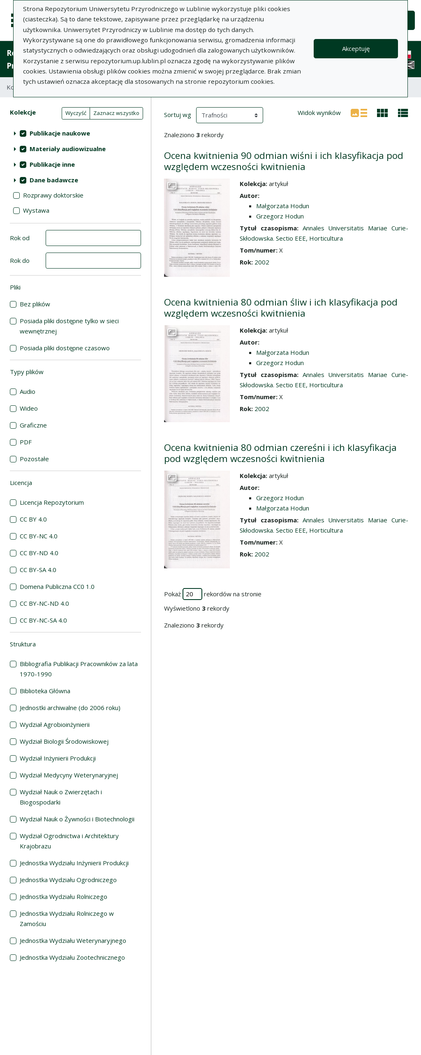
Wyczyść (75, 113)
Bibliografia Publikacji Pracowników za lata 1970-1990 (79, 669)
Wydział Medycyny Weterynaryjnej (69, 775)
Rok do (20, 260)
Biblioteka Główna (45, 691)
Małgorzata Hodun (282, 206)
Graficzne (33, 425)
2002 (261, 262)
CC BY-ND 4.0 (39, 553)
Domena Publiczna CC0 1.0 (57, 586)
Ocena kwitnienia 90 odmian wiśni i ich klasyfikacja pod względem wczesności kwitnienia (283, 161)
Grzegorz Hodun (280, 216)
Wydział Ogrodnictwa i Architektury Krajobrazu (69, 841)
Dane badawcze (54, 180)
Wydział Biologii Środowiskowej (64, 741)
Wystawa (36, 210)
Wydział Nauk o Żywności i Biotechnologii (77, 819)
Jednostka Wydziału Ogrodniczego (68, 880)
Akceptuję (356, 48)
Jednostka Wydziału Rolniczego (63, 896)
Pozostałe (34, 459)
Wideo (29, 408)
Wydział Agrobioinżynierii (55, 724)
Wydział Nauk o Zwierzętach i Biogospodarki (61, 797)
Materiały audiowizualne (68, 149)
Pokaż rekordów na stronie (212, 594)
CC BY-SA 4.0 (38, 569)
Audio (27, 391)
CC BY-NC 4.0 (39, 536)
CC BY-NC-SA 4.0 (43, 620)
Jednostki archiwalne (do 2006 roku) (70, 707)
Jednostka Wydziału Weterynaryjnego (73, 940)
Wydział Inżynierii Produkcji (58, 758)
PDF (26, 442)
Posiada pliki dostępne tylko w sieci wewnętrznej (69, 326)
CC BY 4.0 (33, 519)
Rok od (20, 238)
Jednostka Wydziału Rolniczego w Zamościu (67, 918)
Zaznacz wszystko (116, 113)
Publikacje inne (52, 164)
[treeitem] (75, 133)
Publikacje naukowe (60, 133)
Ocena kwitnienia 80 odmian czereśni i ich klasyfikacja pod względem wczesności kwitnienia (280, 453)
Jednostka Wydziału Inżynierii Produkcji (74, 863)
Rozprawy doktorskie (53, 195)
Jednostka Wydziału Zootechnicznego (72, 957)
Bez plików (35, 304)
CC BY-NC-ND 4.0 (44, 603)
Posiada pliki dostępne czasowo (65, 348)
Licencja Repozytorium (52, 502)
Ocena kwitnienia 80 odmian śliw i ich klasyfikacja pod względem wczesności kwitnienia (281, 307)
